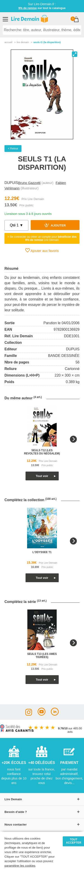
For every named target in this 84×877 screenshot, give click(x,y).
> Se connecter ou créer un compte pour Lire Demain (42, 238)
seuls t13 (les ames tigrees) (42, 655)
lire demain (23, 42)
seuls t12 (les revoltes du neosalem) (42, 452)
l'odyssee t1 (42, 552)
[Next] (73, 439)
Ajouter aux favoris (42, 250)
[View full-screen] (74, 54)
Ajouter (55, 225)
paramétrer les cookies (19, 865)
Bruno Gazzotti (29, 183)
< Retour (13, 148)
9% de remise (27, 8)
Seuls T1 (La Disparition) (47, 42)
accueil (8, 42)
